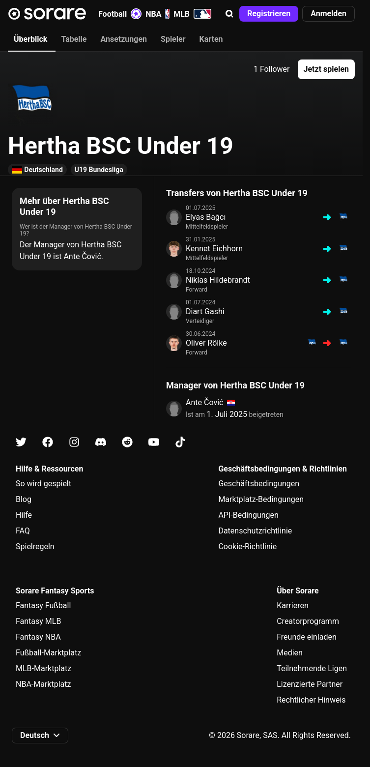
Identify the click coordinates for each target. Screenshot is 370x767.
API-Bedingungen (248, 515)
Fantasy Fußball (43, 605)
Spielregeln (35, 546)
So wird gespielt (43, 483)
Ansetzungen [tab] (123, 39)
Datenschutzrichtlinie (255, 530)
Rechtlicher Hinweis (311, 700)
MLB (192, 14)
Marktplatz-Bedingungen (261, 499)
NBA (157, 14)
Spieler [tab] (173, 39)
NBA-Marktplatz (43, 684)
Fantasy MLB (38, 621)
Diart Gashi (205, 311)
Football (120, 13)
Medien (290, 652)
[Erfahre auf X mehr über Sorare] (21, 442)
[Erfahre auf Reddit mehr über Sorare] (127, 442)
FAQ (23, 530)
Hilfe (24, 515)
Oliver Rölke (206, 343)
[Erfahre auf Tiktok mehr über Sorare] (180, 442)
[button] (229, 14)
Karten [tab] (211, 39)
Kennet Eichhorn (214, 248)
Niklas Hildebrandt (218, 280)
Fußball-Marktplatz (48, 652)
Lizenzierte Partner (309, 684)
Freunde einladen (307, 637)
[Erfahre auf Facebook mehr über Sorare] (47, 442)
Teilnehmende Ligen (312, 668)
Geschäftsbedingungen (258, 483)
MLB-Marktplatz (43, 668)
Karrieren (293, 605)
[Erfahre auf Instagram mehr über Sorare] (74, 442)
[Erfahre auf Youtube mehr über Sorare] (153, 442)
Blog (23, 499)
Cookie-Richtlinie (247, 546)
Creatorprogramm (308, 621)
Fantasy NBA (38, 637)
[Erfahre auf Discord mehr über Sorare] (100, 442)
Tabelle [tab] (73, 39)
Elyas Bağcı (206, 217)
